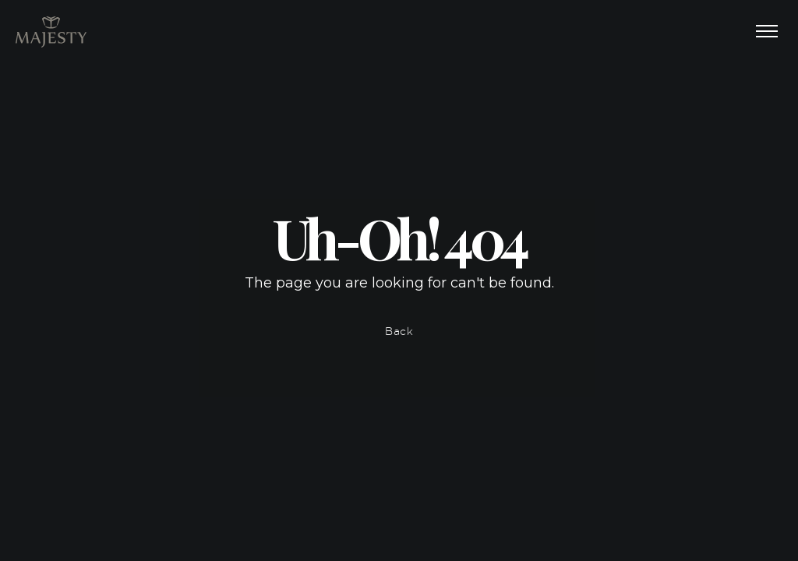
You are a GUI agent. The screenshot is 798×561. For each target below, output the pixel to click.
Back (399, 331)
